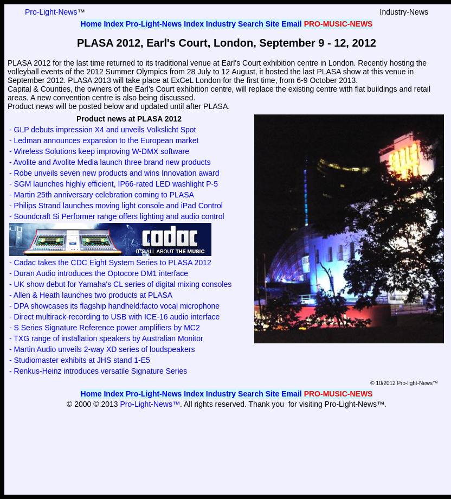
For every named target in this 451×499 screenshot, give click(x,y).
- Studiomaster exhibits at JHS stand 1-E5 (79, 360)
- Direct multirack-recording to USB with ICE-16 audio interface (114, 316)
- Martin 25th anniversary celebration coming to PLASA (101, 194)
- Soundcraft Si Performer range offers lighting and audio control (116, 216)
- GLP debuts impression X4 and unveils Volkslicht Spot (102, 129)
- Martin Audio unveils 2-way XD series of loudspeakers (102, 349)
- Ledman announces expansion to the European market (103, 140)
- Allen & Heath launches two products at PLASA (90, 295)
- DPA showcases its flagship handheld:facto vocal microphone (114, 306)
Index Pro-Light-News (143, 24)
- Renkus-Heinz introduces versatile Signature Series (98, 371)
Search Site (258, 24)
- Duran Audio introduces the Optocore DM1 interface (98, 273)
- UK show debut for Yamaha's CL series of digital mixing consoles (120, 284)
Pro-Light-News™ (149, 404)
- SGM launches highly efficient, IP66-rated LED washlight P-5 (113, 184)
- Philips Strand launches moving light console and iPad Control (116, 205)
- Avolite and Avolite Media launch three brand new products (110, 162)
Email (291, 24)
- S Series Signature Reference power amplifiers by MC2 (104, 327)
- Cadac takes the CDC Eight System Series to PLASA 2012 (110, 262)
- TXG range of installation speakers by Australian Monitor (106, 338)
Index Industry (210, 24)
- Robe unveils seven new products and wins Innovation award (114, 173)
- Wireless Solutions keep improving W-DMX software (99, 151)
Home (91, 24)
